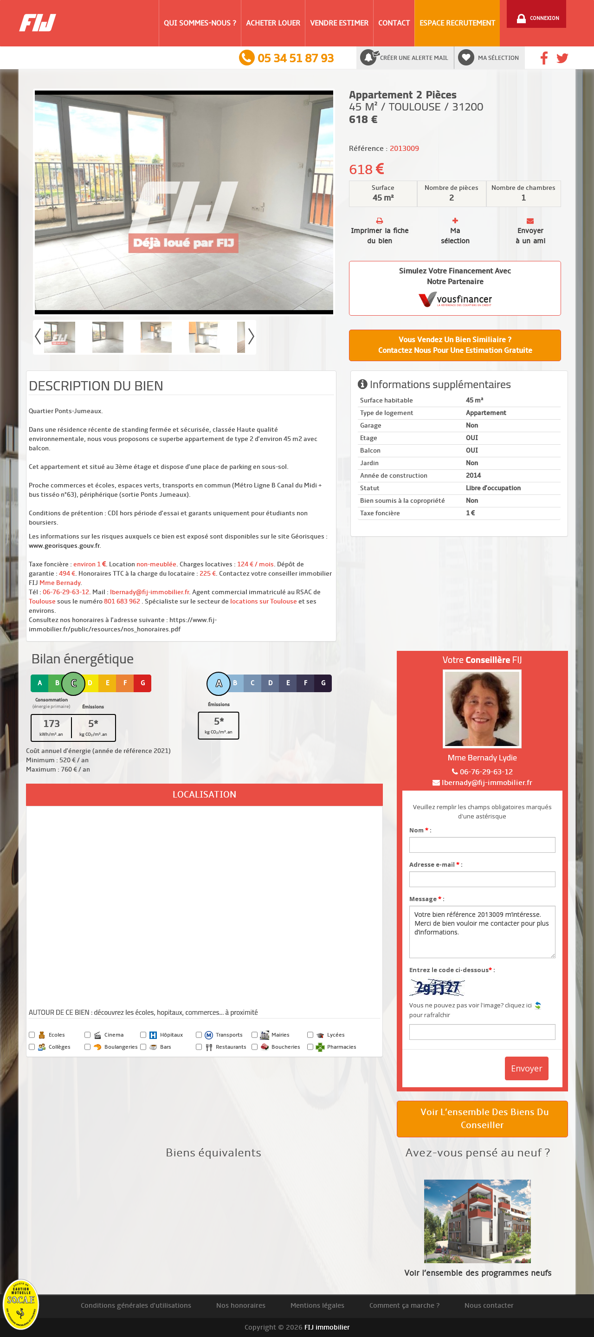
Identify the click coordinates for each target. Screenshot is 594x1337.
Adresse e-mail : (436, 864)
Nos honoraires (240, 1305)
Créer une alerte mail (414, 58)
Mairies (275, 1035)
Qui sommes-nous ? (200, 23)
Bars (159, 1047)
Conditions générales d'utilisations (136, 1305)
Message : (427, 899)
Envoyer (526, 1068)
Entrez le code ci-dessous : (452, 970)
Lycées (330, 1035)
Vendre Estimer (339, 23)
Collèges (54, 1047)
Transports (223, 1035)
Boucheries (280, 1047)
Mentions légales (317, 1305)
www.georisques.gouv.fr (64, 546)
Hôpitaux (165, 1035)
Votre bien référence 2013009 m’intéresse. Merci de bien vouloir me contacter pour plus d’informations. (482, 932)
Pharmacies (336, 1047)
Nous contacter (489, 1305)
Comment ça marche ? (404, 1305)
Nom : (420, 830)
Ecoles (51, 1035)
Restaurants (225, 1047)
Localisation (204, 794)
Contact (394, 23)
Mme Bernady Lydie (482, 757)
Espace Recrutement (457, 23)
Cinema (108, 1035)
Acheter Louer (273, 23)
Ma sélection (498, 58)
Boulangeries (115, 1047)
